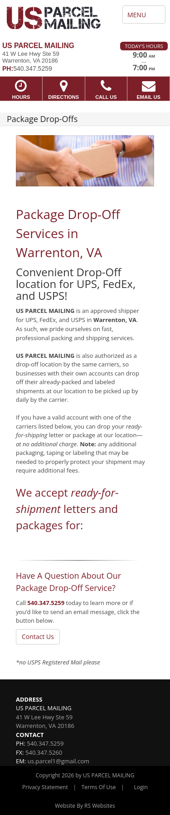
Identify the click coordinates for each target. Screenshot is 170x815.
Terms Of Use (99, 787)
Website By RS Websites (85, 806)
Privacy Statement (45, 787)
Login (141, 787)
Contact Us (38, 636)
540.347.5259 (45, 603)
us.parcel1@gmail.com (58, 761)
